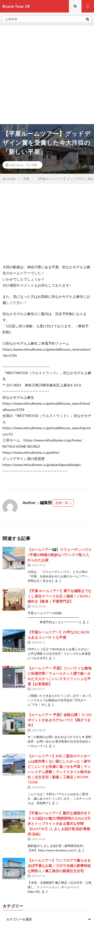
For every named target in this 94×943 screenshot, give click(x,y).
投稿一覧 (61, 503)
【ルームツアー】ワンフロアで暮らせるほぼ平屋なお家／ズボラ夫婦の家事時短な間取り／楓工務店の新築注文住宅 (59, 865)
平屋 (34, 164)
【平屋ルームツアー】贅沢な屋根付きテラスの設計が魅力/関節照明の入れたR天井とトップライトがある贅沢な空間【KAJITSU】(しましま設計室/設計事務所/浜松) (59, 823)
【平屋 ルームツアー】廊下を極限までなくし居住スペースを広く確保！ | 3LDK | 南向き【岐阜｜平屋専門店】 (59, 596)
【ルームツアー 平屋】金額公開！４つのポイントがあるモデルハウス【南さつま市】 (59, 720)
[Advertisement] (47, 75)
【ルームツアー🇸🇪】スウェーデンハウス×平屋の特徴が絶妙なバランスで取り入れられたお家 (59, 554)
